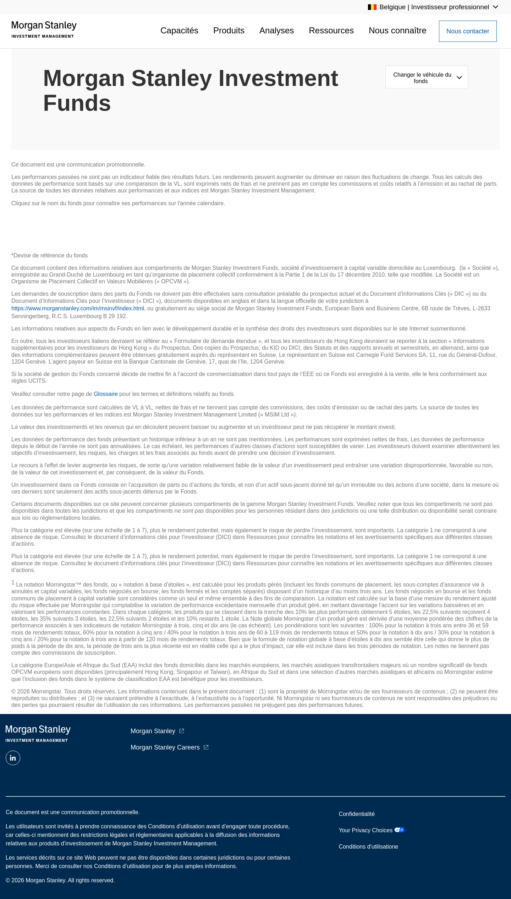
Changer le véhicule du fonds (423, 78)
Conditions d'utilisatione (369, 847)
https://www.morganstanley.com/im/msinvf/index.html (77, 308)
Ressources (331, 30)
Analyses (276, 30)
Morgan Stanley (153, 731)
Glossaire (106, 394)
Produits (228, 30)
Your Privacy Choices (372, 830)
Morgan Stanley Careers (165, 747)
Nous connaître (398, 30)
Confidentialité (357, 814)
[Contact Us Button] (468, 31)
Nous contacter (467, 31)
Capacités (179, 30)
